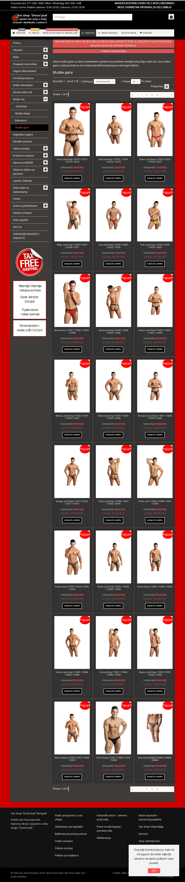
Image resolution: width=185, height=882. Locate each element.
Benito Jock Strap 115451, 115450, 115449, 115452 (113, 588)
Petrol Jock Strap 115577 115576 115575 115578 (72, 160)
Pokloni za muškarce (67, 855)
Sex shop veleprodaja (151, 826)
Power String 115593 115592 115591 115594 (72, 588)
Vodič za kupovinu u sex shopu (68, 817)
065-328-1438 (73, 3)
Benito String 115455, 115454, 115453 (154, 587)
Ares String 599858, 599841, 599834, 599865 (155, 759)
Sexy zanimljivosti (149, 841)
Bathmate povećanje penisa (71, 833)
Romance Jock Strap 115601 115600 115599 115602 (155, 417)
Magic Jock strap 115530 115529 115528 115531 (72, 246)
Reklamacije (104, 837)
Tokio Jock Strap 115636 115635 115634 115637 (155, 246)
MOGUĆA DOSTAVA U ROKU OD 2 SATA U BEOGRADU (144, 3)
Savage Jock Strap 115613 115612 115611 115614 (72, 502)
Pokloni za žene (64, 848)
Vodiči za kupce (64, 841)
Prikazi (126, 81)
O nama (116, 873)
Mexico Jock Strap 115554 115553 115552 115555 (155, 673)
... (162, 94)
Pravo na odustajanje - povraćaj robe (109, 828)
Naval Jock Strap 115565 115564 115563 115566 (113, 417)
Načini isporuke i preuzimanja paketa (150, 817)
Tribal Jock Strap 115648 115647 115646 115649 (113, 502)
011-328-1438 (35, 3)
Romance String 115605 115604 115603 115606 (113, 331)
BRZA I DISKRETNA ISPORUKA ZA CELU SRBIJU (144, 7)
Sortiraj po (87, 81)
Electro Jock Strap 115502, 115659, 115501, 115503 (155, 331)
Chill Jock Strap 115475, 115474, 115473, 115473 (113, 160)
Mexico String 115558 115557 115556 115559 (72, 759)
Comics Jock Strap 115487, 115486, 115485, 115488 (72, 673)
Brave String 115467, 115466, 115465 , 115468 (72, 331)
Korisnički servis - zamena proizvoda (112, 817)
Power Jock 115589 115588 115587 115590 (154, 502)
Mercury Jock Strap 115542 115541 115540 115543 (72, 417)
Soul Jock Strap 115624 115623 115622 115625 (113, 246)
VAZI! (154, 871)
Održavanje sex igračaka (69, 826)
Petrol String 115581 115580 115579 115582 (113, 759)
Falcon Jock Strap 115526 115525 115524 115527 (154, 160)
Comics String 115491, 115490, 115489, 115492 (113, 673)
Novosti (143, 833)
